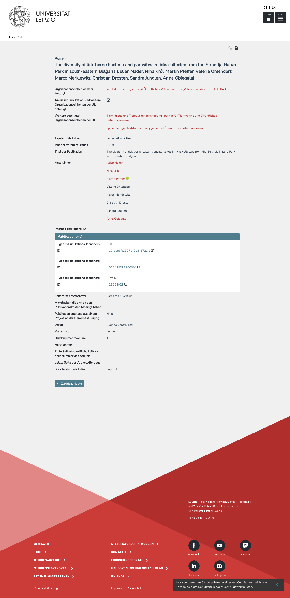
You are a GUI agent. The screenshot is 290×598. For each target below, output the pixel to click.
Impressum (117, 588)
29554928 (116, 285)
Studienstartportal (51, 568)
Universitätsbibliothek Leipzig (205, 510)
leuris (12, 37)
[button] (230, 49)
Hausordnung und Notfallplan (137, 568)
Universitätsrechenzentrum (219, 506)
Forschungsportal (127, 560)
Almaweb (41, 544)
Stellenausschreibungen (132, 544)
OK (278, 585)
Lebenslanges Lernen (52, 576)
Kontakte (119, 552)
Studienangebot (47, 560)
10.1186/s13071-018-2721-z (130, 251)
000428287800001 (123, 268)
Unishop (118, 576)
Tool (38, 552)
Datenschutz (135, 588)
